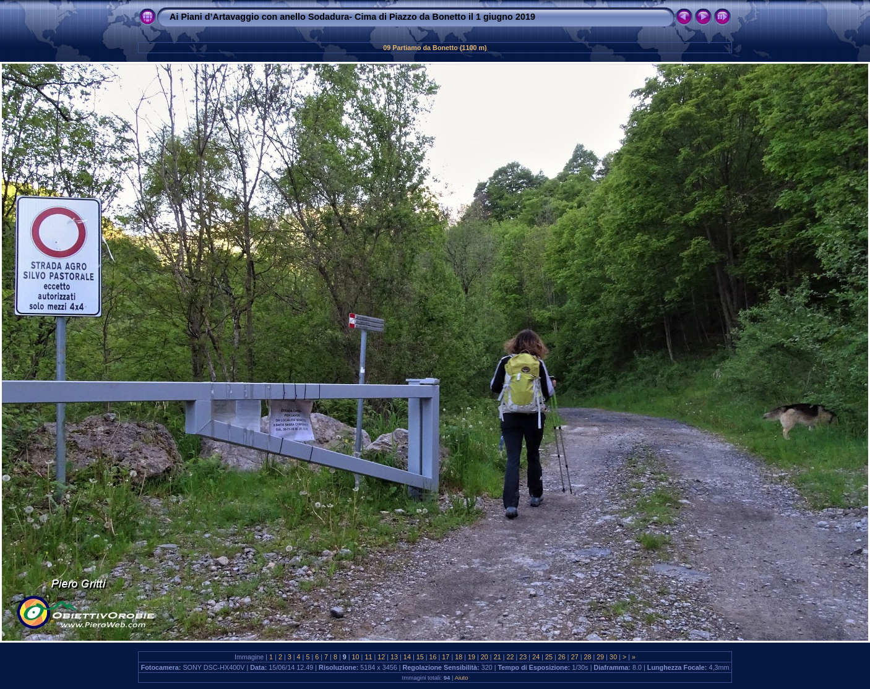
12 (381, 657)
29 (600, 657)
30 (613, 657)
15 (420, 657)
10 (355, 657)
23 (522, 657)
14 (407, 657)
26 (561, 657)
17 (445, 657)
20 (484, 657)
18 (458, 657)
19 (471, 657)
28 (587, 657)
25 (548, 657)
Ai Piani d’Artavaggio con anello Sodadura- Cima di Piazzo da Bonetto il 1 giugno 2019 (352, 17)
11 (368, 657)
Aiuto (461, 677)
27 (574, 657)
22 (510, 657)
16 (433, 657)
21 (497, 657)
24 (535, 657)
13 (394, 657)
